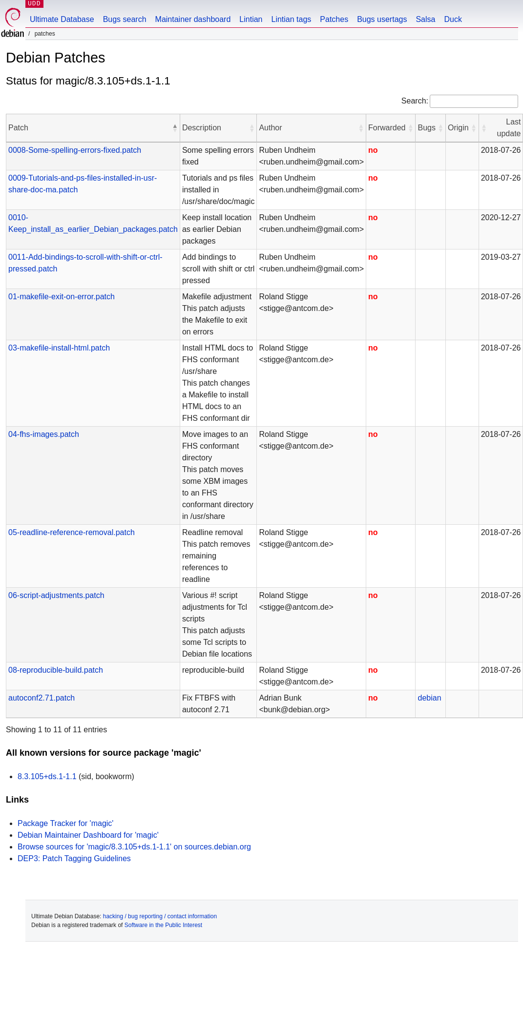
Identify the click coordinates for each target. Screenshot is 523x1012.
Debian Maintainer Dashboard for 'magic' (88, 835)
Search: (414, 101)
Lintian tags (291, 19)
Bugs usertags (382, 19)
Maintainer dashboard (193, 19)
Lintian (250, 19)
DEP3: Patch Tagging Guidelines (74, 858)
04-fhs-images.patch (43, 434)
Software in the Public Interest (163, 925)
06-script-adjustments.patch (56, 595)
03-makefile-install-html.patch (59, 348)
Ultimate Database (62, 19)
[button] (175, 128)
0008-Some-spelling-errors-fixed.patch (74, 150)
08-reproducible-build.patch (55, 670)
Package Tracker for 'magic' (65, 823)
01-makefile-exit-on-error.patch (61, 296)
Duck (452, 19)
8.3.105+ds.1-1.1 (47, 776)
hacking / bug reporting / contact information (160, 916)
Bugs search (124, 19)
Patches (334, 19)
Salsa (425, 19)
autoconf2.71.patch (41, 698)
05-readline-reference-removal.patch (71, 532)
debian (429, 698)
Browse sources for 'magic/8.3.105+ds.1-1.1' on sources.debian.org (134, 847)
